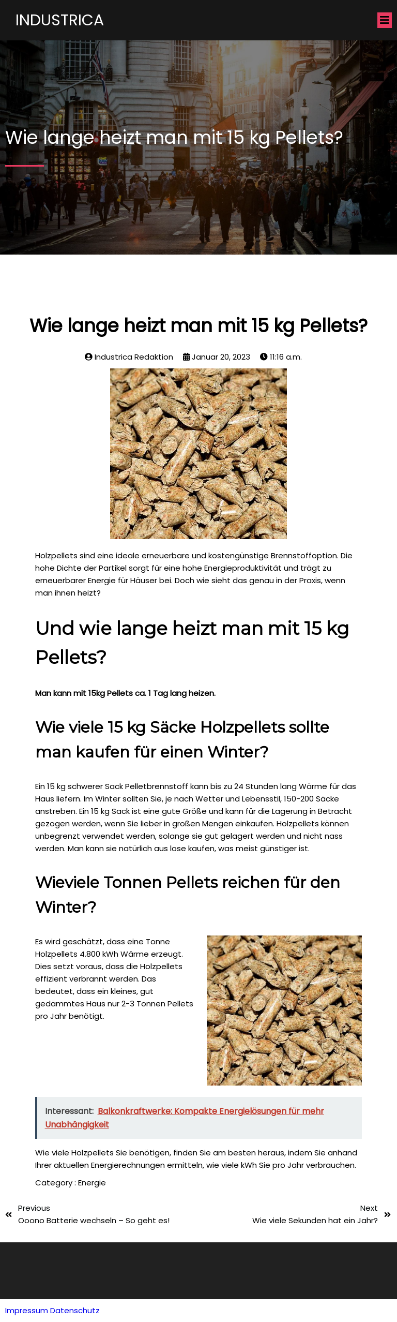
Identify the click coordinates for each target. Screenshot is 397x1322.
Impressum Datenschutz (52, 1310)
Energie (92, 1182)
